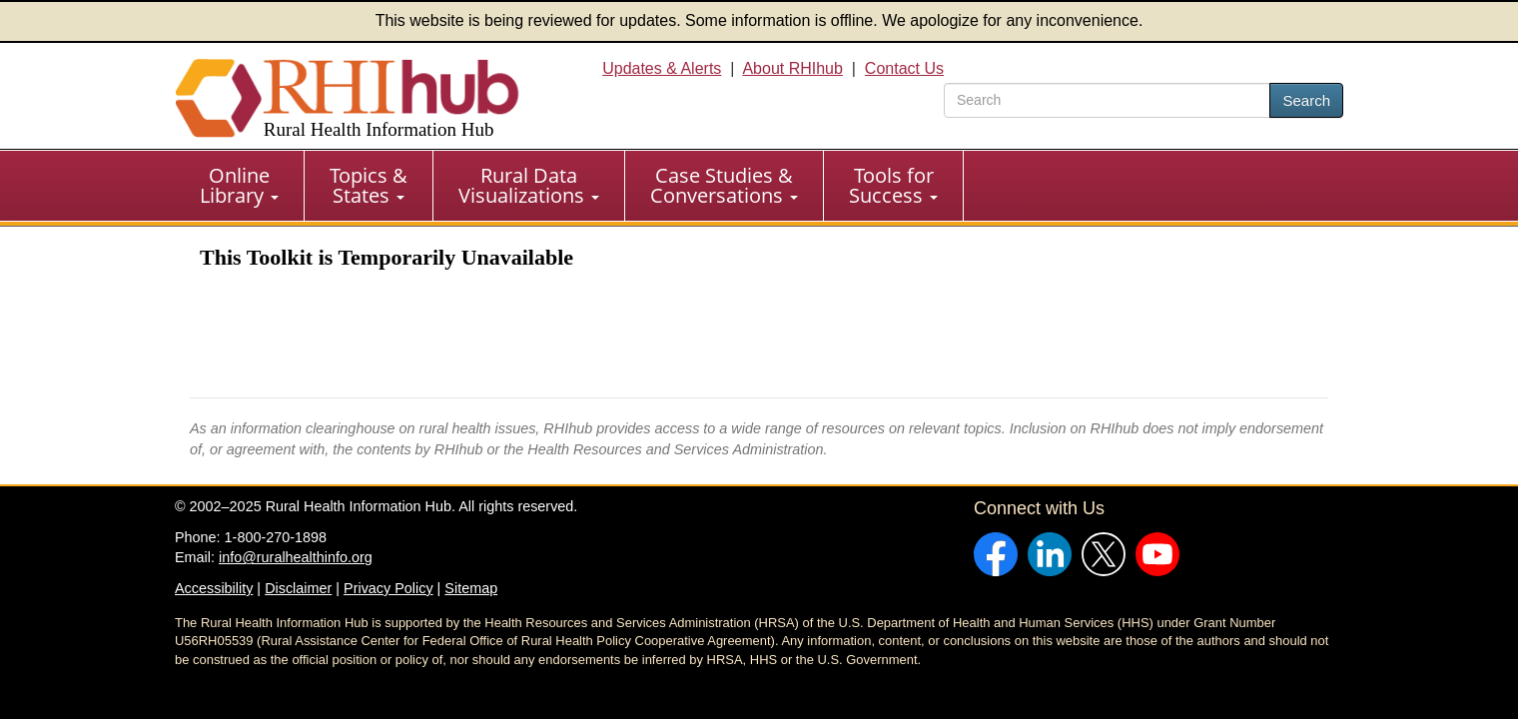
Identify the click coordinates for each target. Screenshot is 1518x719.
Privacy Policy (388, 588)
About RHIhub (792, 68)
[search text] (1107, 100)
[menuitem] (240, 186)
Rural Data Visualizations (528, 185)
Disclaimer (298, 588)
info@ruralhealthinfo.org (296, 557)
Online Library (239, 185)
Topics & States (368, 185)
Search (1306, 100)
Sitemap (470, 588)
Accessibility (214, 588)
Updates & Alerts (661, 68)
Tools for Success (893, 185)
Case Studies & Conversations (724, 185)
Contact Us (904, 68)
